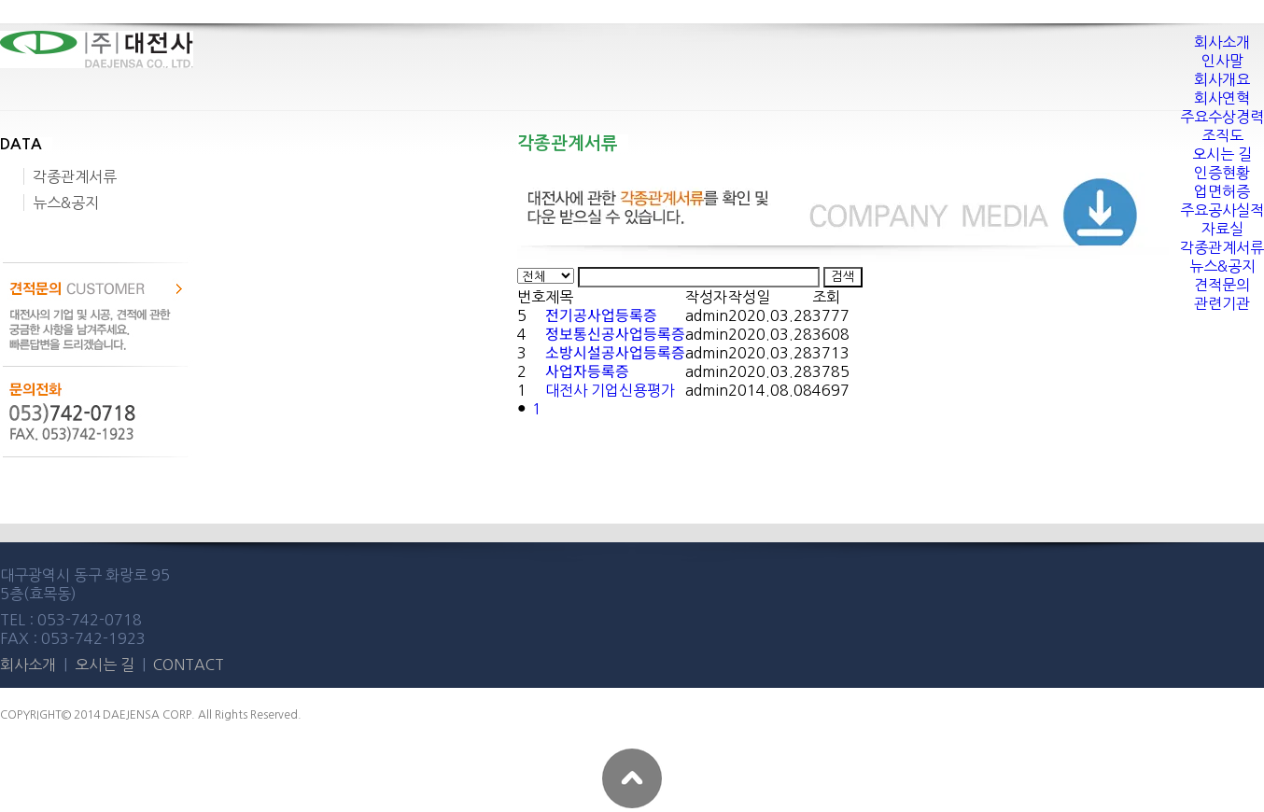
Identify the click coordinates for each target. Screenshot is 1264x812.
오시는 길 (106, 664)
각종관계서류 (75, 176)
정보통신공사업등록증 (615, 334)
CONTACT (188, 664)
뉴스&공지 (66, 202)
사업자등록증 (587, 371)
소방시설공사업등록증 (615, 352)
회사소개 (30, 664)
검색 (843, 277)
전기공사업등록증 (601, 315)
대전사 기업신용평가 (610, 390)
